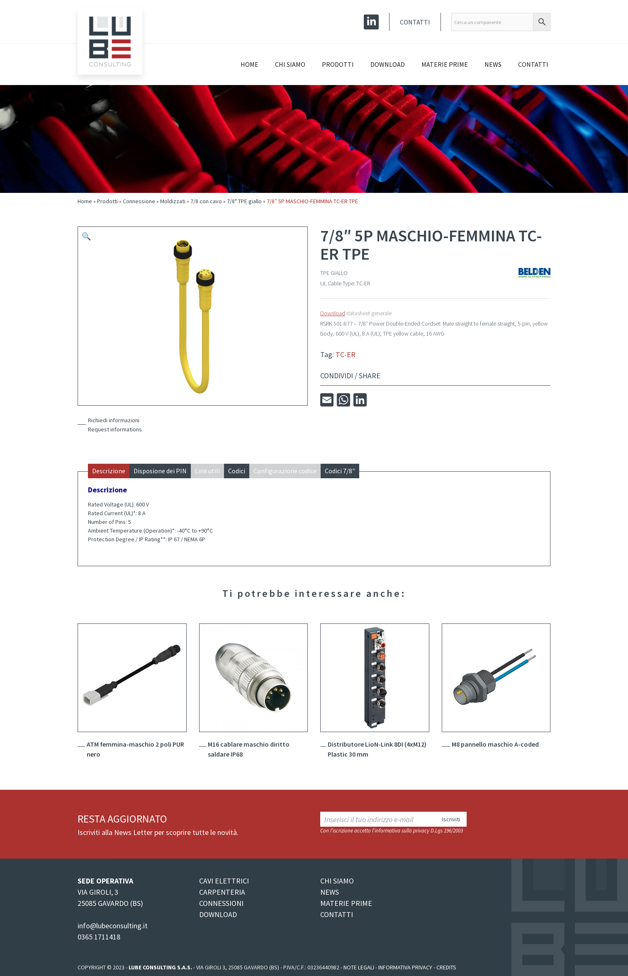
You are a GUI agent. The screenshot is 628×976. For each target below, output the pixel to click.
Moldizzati (172, 201)
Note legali (358, 967)
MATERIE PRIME (346, 903)
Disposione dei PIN (160, 471)
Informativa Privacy (405, 967)
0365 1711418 (99, 937)
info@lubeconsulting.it (113, 925)
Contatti (415, 22)
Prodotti (338, 64)
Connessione (139, 201)
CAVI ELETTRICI (224, 881)
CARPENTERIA (222, 892)
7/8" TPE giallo (244, 201)
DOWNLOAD (218, 914)
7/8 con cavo (206, 201)
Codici (236, 471)
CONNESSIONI (221, 903)
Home (249, 64)
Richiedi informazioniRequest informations (115, 424)
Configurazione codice (284, 471)
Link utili (207, 471)
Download (387, 64)
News (492, 64)
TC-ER (345, 354)
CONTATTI (336, 914)
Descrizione (108, 471)
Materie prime (444, 64)
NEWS (329, 892)
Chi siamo (290, 64)
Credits (446, 967)
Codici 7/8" (340, 471)
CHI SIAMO (337, 881)
